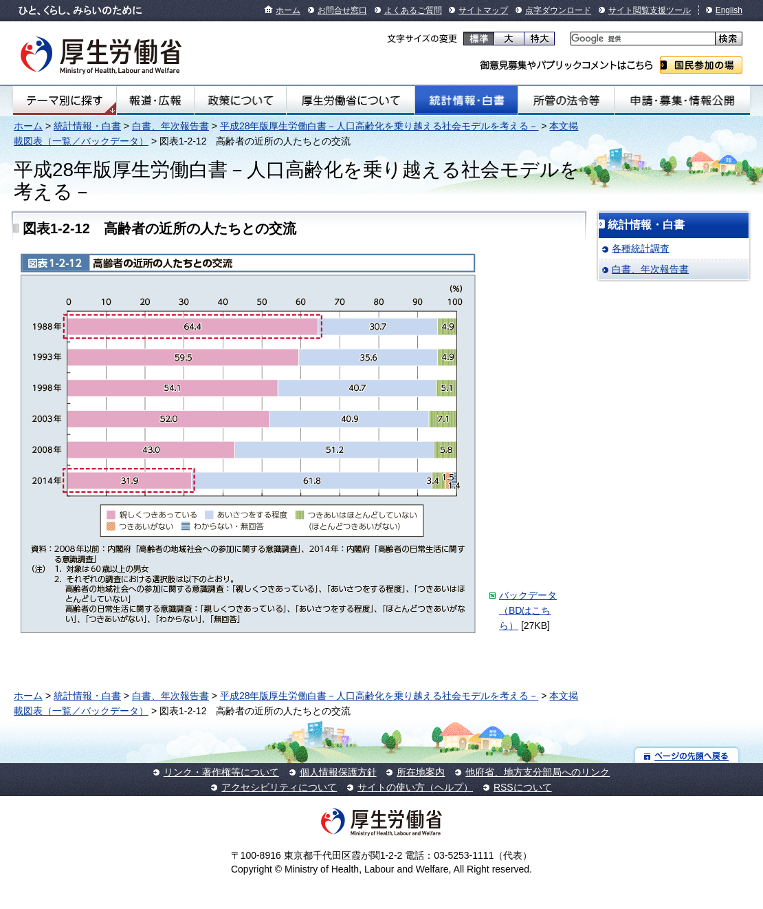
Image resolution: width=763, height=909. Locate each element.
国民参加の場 (701, 65)
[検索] (641, 39)
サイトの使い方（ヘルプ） (415, 787)
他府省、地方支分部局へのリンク (537, 772)
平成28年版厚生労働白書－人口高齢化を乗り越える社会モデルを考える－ (379, 125)
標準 (479, 38)
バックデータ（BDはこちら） (528, 610)
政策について (240, 100)
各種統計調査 (641, 248)
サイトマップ (483, 10)
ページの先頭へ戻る (687, 755)
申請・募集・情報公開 (682, 100)
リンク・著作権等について (221, 772)
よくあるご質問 (413, 10)
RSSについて (523, 787)
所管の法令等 (565, 100)
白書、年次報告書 (170, 125)
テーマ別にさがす (64, 100)
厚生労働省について (351, 100)
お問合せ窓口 (342, 10)
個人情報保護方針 (338, 772)
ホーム (288, 10)
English (729, 10)
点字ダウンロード (558, 10)
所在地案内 (421, 772)
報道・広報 (155, 100)
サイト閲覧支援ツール (649, 10)
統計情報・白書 (466, 100)
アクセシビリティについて (279, 787)
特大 (539, 38)
